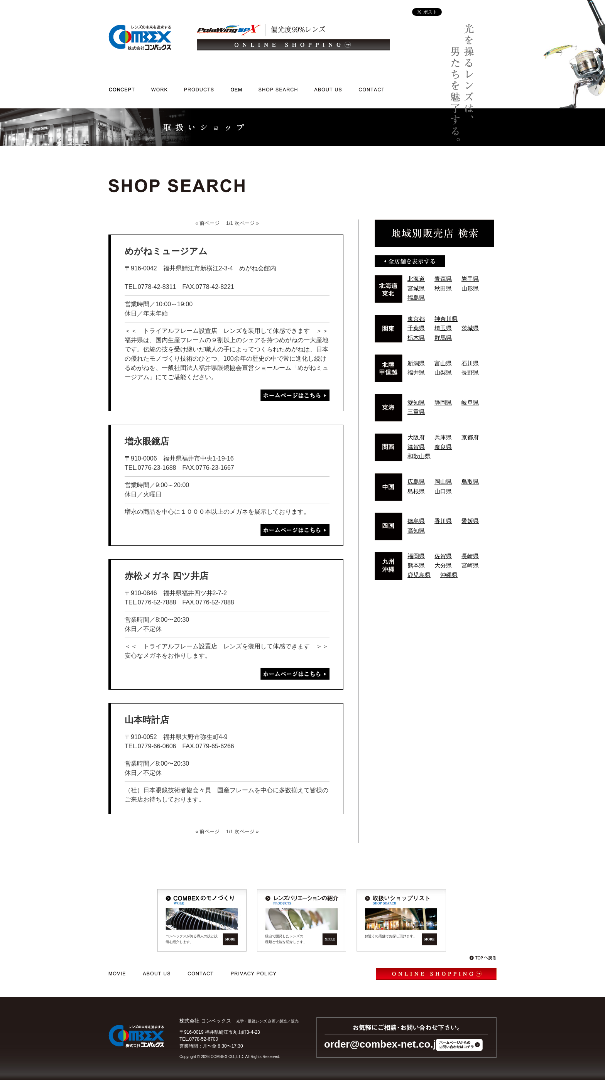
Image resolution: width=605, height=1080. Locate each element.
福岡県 (416, 556)
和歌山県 (419, 456)
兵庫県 (443, 437)
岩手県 (470, 278)
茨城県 (470, 328)
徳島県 (416, 521)
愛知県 (416, 402)
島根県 (416, 491)
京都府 (470, 437)
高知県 (416, 530)
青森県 (443, 278)
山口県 (443, 491)
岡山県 (443, 481)
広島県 (416, 481)
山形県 (470, 288)
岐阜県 (470, 402)
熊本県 (416, 565)
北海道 (416, 278)
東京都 (416, 319)
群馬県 (443, 337)
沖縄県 (449, 575)
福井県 (416, 372)
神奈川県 (446, 319)
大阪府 (416, 437)
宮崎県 (470, 565)
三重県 (416, 411)
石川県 (470, 363)
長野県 (470, 372)
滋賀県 (416, 447)
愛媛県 (470, 521)
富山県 (443, 363)
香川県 (443, 521)
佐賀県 (443, 556)
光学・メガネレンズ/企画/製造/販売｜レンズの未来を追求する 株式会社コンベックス (140, 37)
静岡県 (443, 402)
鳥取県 (470, 481)
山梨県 (443, 372)
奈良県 (443, 447)
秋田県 (443, 288)
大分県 (443, 565)
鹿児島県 (419, 575)
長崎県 (470, 556)
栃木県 (416, 337)
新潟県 (416, 363)
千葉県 (416, 328)
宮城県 (416, 288)
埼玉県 (443, 328)
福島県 (416, 297)
